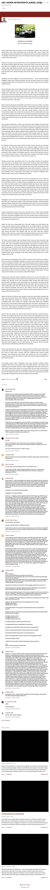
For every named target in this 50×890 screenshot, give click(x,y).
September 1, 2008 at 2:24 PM (12, 697)
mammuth (27, 887)
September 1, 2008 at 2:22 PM (12, 688)
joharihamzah (8, 389)
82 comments (8, 877)
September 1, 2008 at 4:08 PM (12, 717)
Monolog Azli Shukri (10, 379)
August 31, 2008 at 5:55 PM (11, 474)
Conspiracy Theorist (10, 438)
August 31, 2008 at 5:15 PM (11, 460)
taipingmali (8, 454)
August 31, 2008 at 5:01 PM (11, 450)
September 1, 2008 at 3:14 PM (12, 708)
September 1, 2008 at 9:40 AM (12, 647)
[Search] (44, 2)
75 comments (8, 774)
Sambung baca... (44, 774)
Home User (8, 464)
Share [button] (45, 379)
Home (3, 8)
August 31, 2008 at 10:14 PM (12, 516)
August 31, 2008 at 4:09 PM (12, 434)
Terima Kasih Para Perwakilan (13, 814)
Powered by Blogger (25, 884)
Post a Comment (6, 720)
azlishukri (8, 478)
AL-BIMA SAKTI (9, 701)
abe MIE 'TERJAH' (9, 520)
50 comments (8, 827)
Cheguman (8, 570)
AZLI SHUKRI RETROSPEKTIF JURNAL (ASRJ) (22, 2)
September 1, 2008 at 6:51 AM (12, 531)
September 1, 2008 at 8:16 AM (12, 566)
